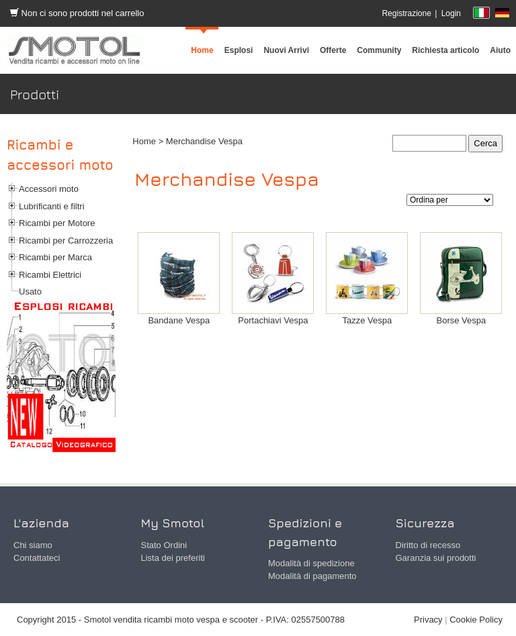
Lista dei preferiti (173, 558)
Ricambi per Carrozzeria (66, 240)
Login (451, 13)
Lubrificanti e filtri (52, 206)
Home (144, 141)
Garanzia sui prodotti (436, 558)
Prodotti (491, 94)
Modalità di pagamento (312, 576)
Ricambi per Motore (57, 223)
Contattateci (36, 558)
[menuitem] (378, 50)
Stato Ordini (164, 545)
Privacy (428, 620)
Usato (30, 291)
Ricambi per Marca (55, 257)
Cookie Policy (476, 620)
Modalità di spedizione (311, 563)
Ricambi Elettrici (50, 275)
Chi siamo (32, 545)
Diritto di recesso (428, 545)
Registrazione (406, 13)
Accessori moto (49, 189)
